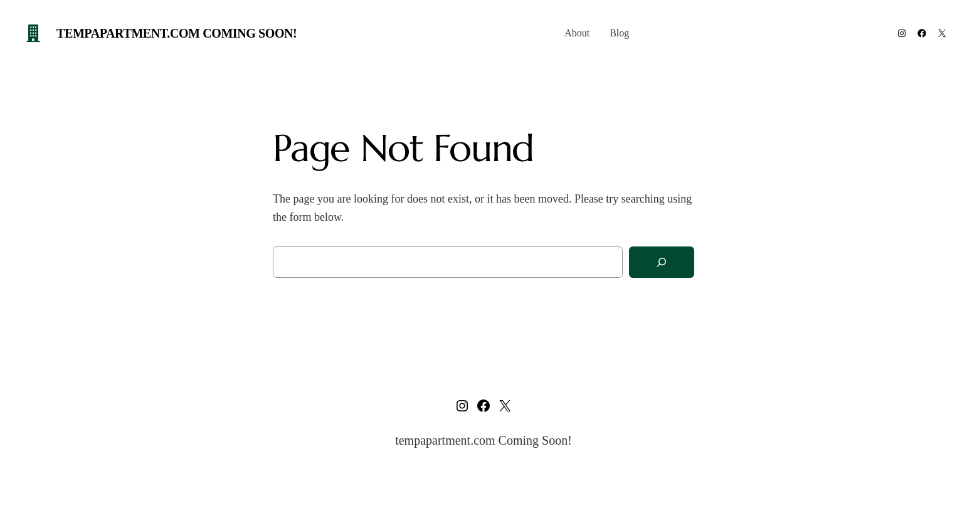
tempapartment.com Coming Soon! (176, 33)
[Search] (661, 262)
